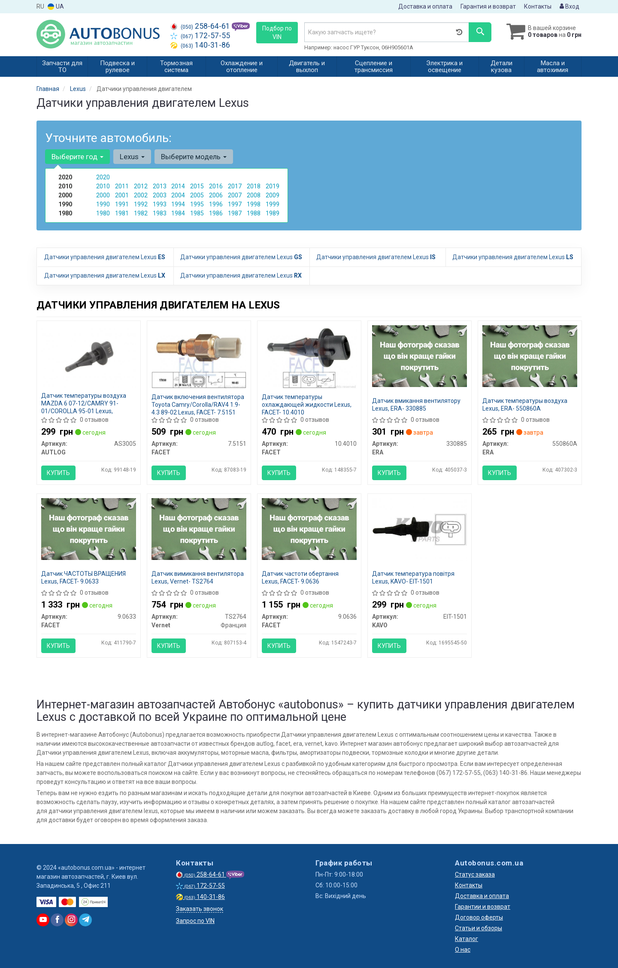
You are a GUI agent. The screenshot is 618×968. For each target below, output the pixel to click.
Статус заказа (475, 874)
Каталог (466, 938)
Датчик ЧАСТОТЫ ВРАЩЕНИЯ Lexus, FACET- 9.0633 (83, 577)
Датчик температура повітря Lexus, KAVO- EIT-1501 (413, 577)
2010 (103, 186)
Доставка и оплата (425, 6)
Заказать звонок (199, 908)
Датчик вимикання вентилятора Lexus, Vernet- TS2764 (197, 577)
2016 (216, 186)
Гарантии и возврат (482, 906)
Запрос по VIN (195, 920)
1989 (272, 213)
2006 (216, 195)
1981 (122, 213)
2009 (272, 195)
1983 (160, 213)
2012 (141, 186)
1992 (141, 204)
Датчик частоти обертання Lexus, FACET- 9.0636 (300, 577)
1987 (235, 213)
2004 (178, 195)
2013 (160, 186)
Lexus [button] (132, 156)
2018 (254, 186)
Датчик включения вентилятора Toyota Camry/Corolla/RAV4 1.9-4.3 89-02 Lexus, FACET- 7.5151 (197, 404)
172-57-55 (200, 35)
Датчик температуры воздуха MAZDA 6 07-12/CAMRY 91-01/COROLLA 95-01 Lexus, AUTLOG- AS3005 (83, 407)
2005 (197, 195)
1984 (178, 213)
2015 (197, 186)
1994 (178, 204)
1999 (272, 204)
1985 (197, 213)
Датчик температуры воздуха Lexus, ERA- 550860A (524, 404)
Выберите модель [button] (194, 156)
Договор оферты (479, 917)
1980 (103, 213)
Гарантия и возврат (488, 6)
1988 (254, 213)
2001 (122, 195)
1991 (122, 204)
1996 (216, 204)
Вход (569, 6)
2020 (103, 177)
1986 (216, 213)
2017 (235, 186)
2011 (122, 186)
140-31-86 (200, 45)
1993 (160, 204)
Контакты (537, 6)
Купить (58, 472)
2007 (235, 195)
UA (56, 6)
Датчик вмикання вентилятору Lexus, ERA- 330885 (416, 404)
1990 (103, 204)
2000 (103, 195)
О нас (462, 949)
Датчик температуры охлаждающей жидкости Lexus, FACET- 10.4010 (306, 404)
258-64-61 (201, 26)
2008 (254, 195)
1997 (235, 204)
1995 (197, 204)
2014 (178, 186)
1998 (254, 204)
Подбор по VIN (277, 32)
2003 (160, 195)
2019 (272, 186)
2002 (141, 195)
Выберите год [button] (77, 156)
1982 (141, 213)
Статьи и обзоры (478, 928)
